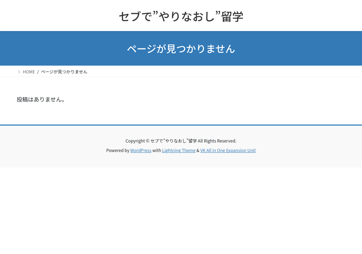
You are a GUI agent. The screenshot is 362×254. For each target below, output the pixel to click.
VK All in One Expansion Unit (228, 150)
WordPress (141, 150)
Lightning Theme (178, 150)
